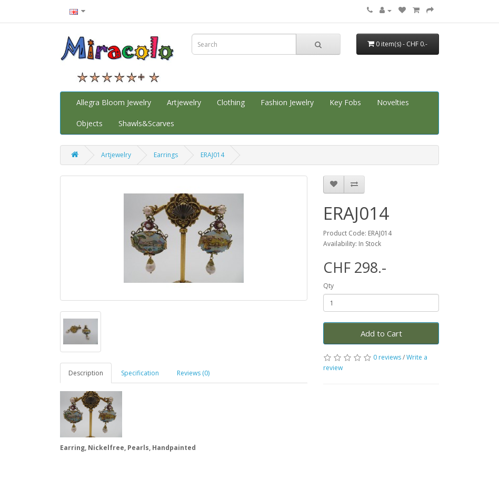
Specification (140, 373)
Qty (328, 285)
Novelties (393, 102)
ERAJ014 (212, 154)
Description (85, 373)
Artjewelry (184, 102)
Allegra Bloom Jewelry (113, 102)
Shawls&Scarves (146, 123)
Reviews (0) (193, 373)
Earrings (166, 154)
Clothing (231, 102)
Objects (89, 123)
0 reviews (387, 357)
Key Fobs (345, 102)
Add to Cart (381, 333)
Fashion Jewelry (287, 102)
